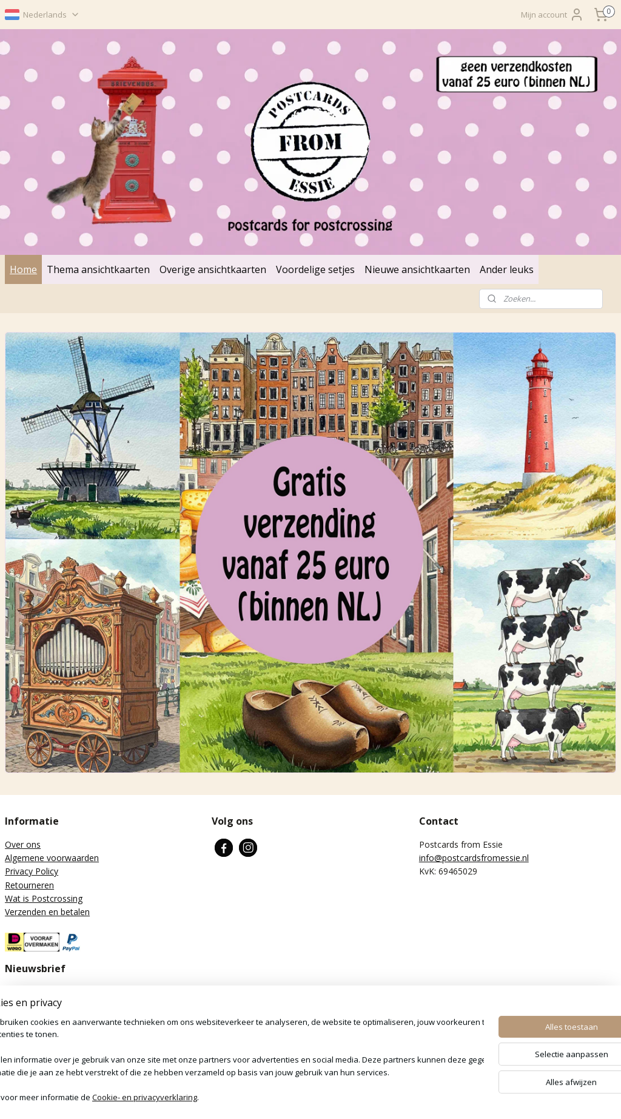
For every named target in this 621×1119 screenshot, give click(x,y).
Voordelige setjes (315, 269)
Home (23, 269)
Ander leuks (507, 269)
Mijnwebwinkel (453, 1096)
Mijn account (552, 14)
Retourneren (29, 885)
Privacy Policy (31, 871)
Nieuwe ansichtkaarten (417, 269)
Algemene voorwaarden (52, 858)
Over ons (23, 844)
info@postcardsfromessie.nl (474, 858)
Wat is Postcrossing (43, 898)
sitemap (276, 1096)
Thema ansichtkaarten (98, 269)
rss (301, 1096)
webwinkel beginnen (347, 1096)
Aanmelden (36, 1045)
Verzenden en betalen (47, 912)
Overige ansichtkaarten (212, 269)
